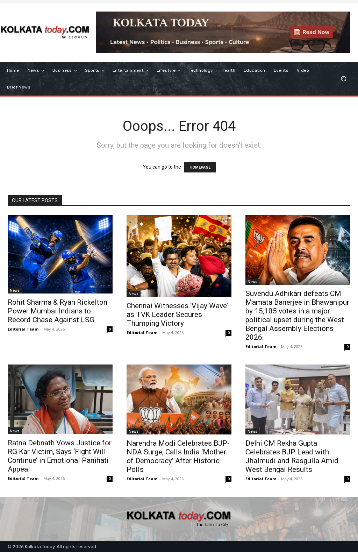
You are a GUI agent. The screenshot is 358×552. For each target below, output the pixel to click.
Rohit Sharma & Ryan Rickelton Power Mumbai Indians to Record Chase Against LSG (57, 311)
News (15, 290)
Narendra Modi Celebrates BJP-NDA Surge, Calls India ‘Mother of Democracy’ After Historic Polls (178, 456)
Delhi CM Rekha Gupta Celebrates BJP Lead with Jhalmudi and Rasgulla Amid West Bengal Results (291, 456)
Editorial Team (23, 329)
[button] (343, 79)
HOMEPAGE (199, 167)
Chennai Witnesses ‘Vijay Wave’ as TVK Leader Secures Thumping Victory (177, 314)
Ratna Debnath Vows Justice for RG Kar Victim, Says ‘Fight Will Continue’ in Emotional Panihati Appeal (60, 456)
